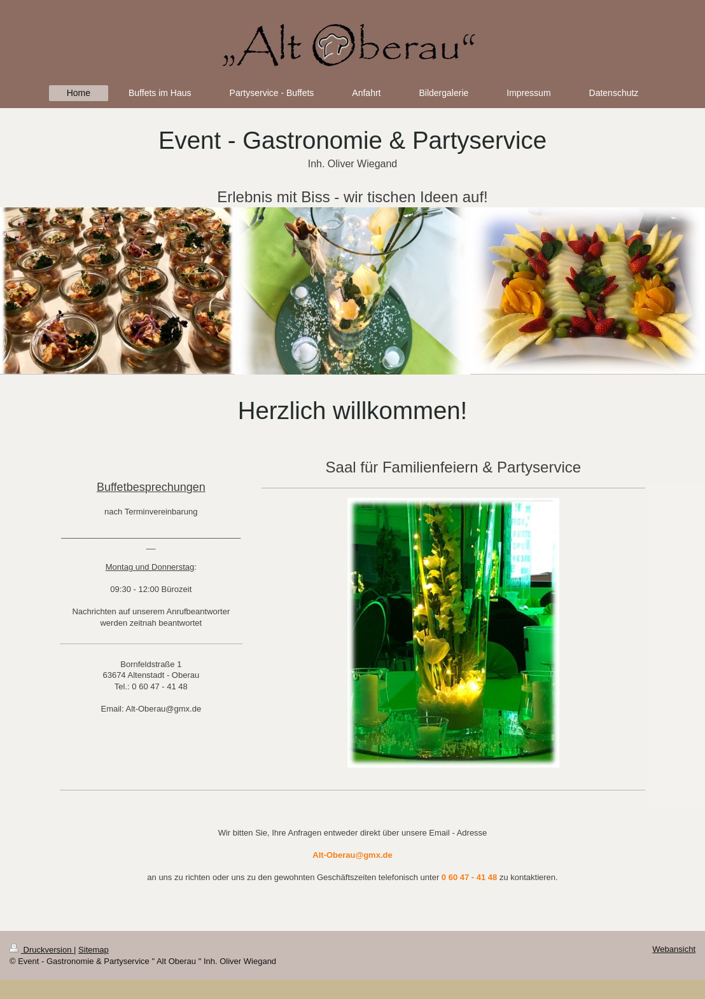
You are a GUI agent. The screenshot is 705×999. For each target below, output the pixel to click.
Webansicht (673, 949)
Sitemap (93, 949)
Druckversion (42, 949)
